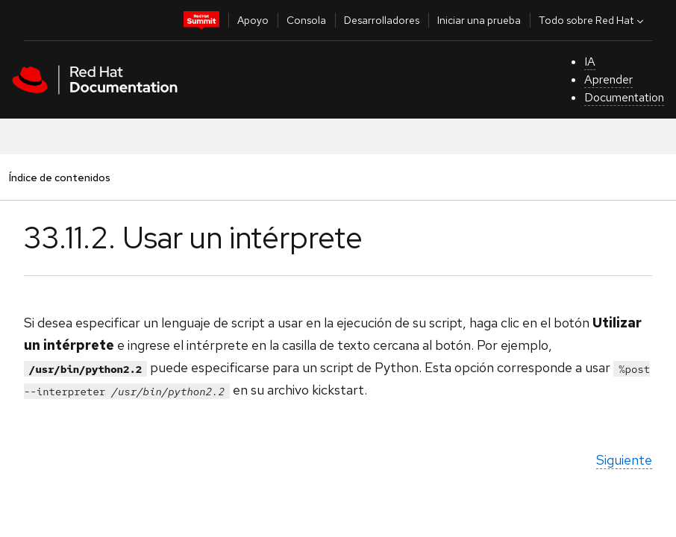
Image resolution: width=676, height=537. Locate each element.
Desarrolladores (381, 20)
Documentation (624, 97)
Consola (306, 20)
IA (589, 61)
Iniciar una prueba (479, 20)
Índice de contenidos (59, 177)
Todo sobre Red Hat (593, 20)
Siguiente (624, 459)
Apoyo (253, 20)
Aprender (608, 79)
